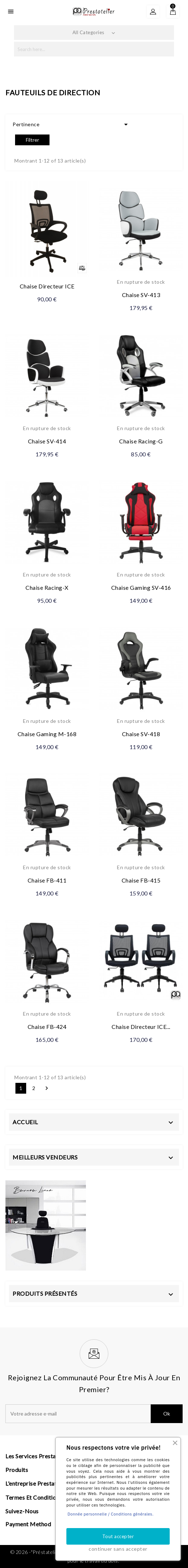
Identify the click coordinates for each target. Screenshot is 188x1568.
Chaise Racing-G (141, 441)
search (166, 49)
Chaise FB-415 (141, 880)
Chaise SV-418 (141, 733)
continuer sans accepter (118, 1549)
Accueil (25, 1121)
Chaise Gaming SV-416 (141, 587)
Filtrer (32, 140)
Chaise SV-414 (47, 441)
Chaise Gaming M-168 (47, 733)
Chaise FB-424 (47, 1026)
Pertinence (71, 124)
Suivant (46, 1088)
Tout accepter (118, 1536)
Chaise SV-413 (141, 294)
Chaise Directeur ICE (47, 286)
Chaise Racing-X (47, 587)
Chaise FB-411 (47, 880)
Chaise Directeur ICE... (141, 1026)
